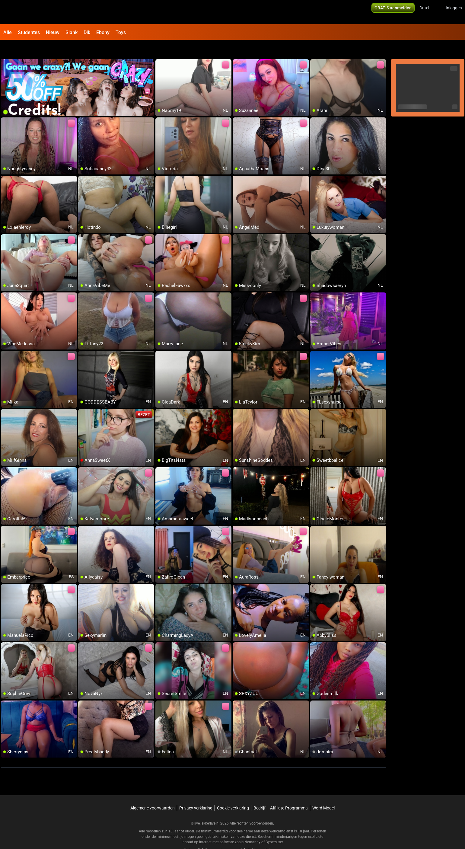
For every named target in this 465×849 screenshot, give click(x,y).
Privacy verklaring (195, 792)
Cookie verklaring (233, 792)
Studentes (29, 32)
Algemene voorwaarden (152, 792)
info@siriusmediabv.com (261, 834)
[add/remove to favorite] (160, 48)
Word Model (323, 792)
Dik (87, 32)
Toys (121, 32)
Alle (7, 32)
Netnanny (252, 826)
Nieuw (52, 32)
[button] (429, 12)
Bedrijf (259, 792)
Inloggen (454, 12)
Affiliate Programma (289, 792)
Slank (71, 32)
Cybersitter (274, 826)
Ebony (103, 32)
